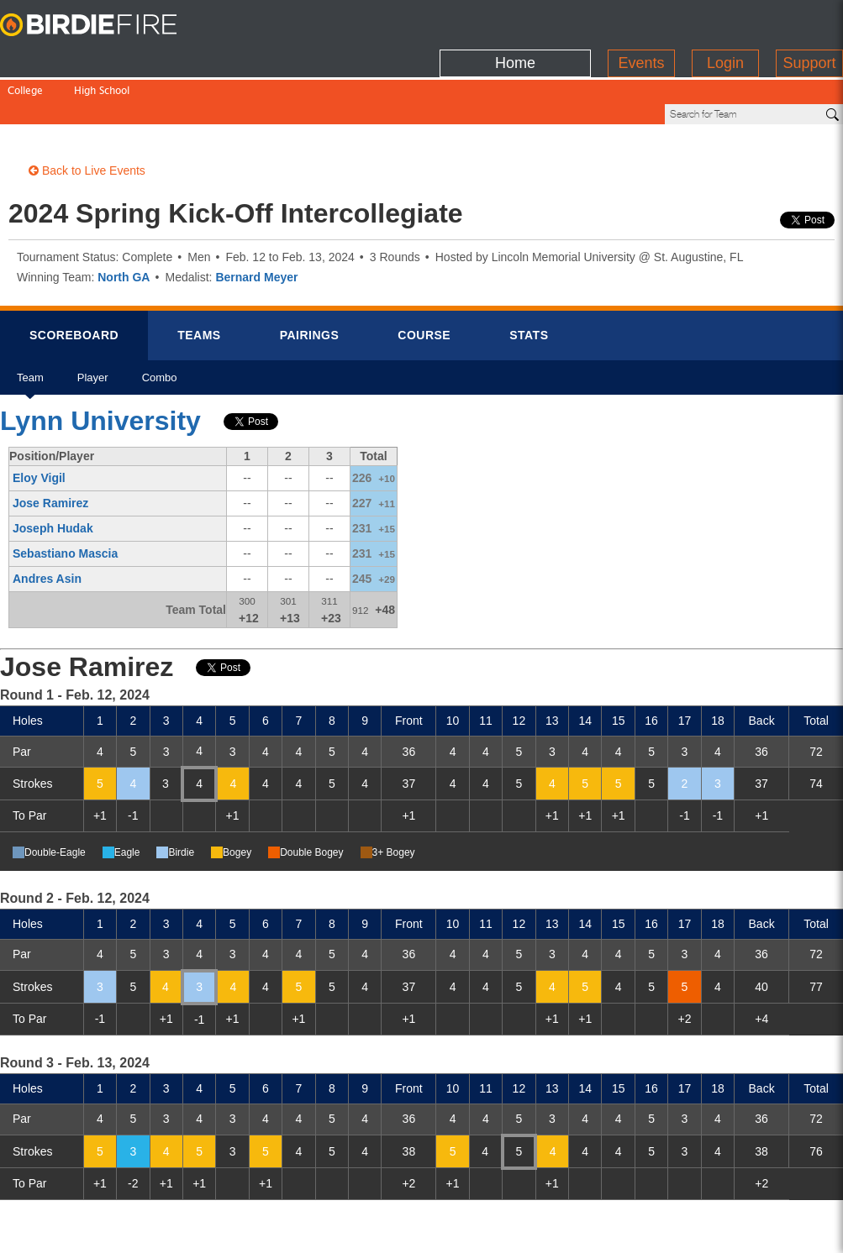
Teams (199, 278)
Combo (159, 326)
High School (101, 56)
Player (93, 326)
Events (641, 21)
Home (515, 21)
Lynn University (100, 364)
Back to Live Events (87, 113)
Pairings (310, 278)
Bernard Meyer (256, 220)
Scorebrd (74, 278)
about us (644, 1229)
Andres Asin (47, 521)
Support (808, 21)
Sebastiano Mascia (65, 496)
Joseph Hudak (53, 471)
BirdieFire (105, 25)
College (25, 56)
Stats (528, 278)
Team (30, 326)
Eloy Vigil (39, 420)
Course (424, 278)
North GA (123, 220)
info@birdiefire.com (743, 1229)
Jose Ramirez (50, 446)
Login (725, 21)
